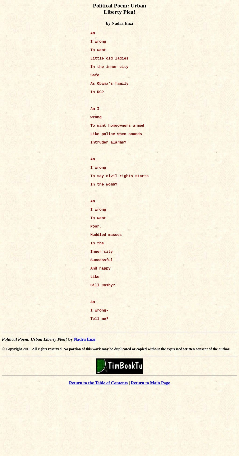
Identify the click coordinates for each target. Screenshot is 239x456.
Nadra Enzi (84, 405)
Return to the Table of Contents (98, 449)
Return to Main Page (150, 449)
